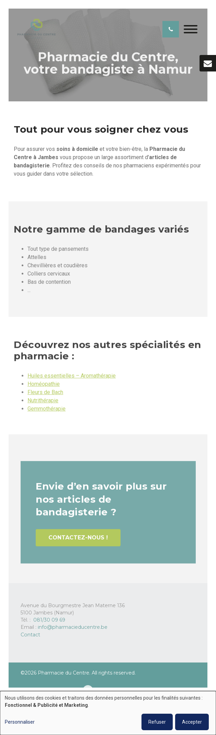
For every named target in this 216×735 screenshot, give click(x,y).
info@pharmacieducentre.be (72, 627)
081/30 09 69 (49, 620)
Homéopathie (43, 386)
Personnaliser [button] (20, 722)
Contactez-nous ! (78, 540)
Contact (30, 635)
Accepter (192, 722)
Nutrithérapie (42, 403)
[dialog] (108, 713)
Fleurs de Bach (45, 394)
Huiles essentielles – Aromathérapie (71, 378)
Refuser (157, 722)
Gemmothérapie (46, 411)
